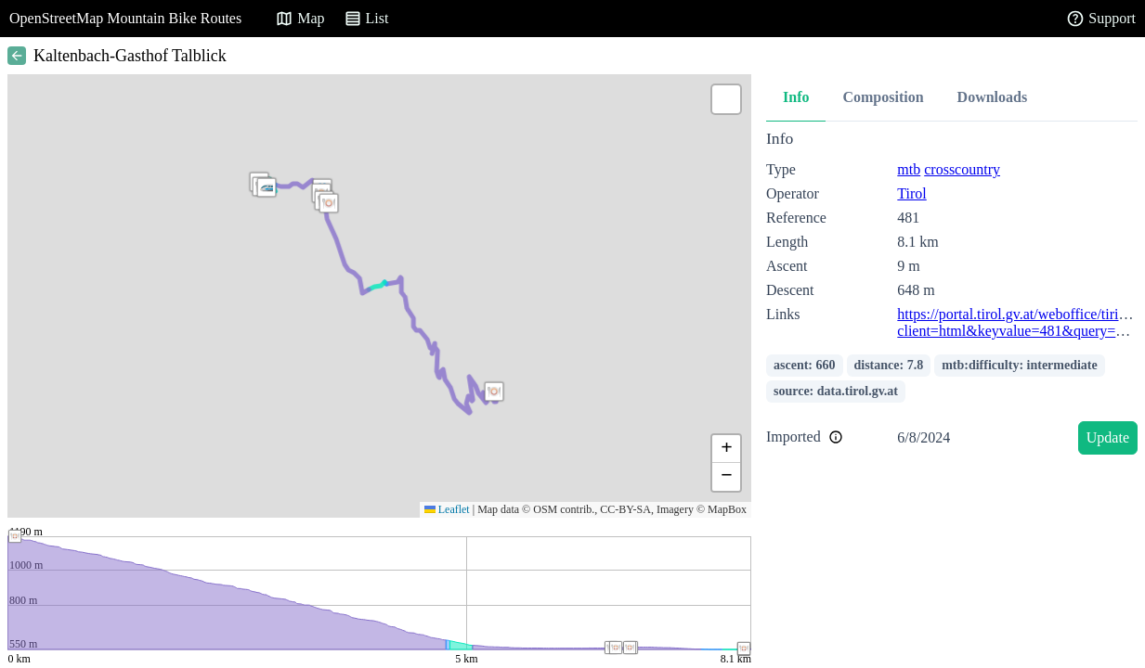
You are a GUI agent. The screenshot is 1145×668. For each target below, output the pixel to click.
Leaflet (447, 509)
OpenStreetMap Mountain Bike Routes (125, 18)
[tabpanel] (952, 295)
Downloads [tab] (992, 97)
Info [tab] (796, 97)
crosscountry (962, 169)
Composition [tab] (882, 97)
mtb (908, 169)
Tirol (911, 193)
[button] (329, 203)
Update (1107, 437)
